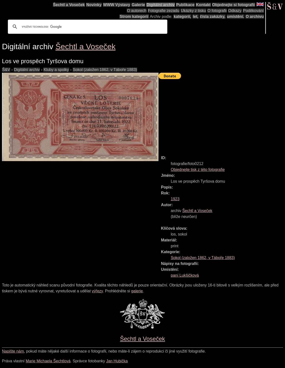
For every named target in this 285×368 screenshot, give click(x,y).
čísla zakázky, (212, 16)
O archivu (255, 16)
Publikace (185, 5)
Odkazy (234, 11)
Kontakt (203, 5)
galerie (137, 291)
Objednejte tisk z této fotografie (198, 169)
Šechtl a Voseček (69, 5)
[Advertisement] (222, 115)
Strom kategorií (134, 16)
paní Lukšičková (185, 275)
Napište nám (13, 351)
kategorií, (182, 16)
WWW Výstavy (116, 5)
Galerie (138, 5)
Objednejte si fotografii (233, 5)
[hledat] (87, 27)
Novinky (94, 5)
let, (195, 16)
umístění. (235, 16)
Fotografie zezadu (163, 11)
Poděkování (253, 11)
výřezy (97, 291)
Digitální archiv (161, 5)
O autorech (136, 11)
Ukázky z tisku (193, 11)
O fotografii (217, 11)
